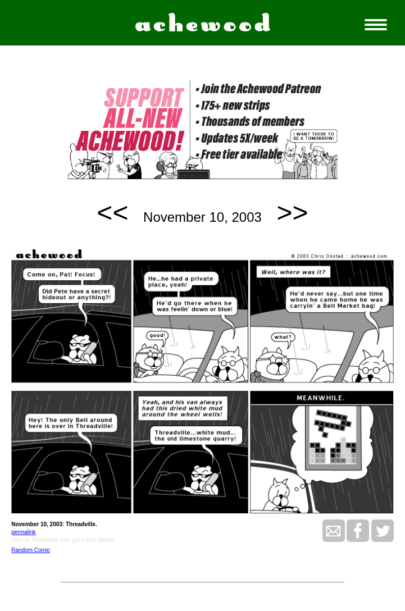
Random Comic (30, 550)
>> (292, 212)
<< (112, 212)
